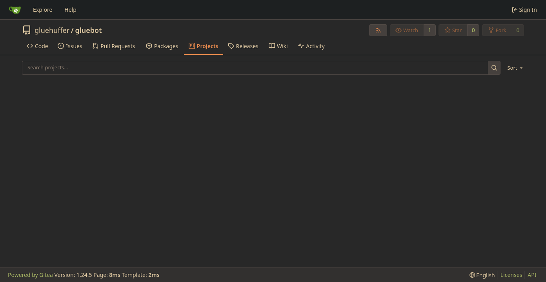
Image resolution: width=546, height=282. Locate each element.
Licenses (511, 274)
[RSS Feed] (378, 30)
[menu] (513, 67)
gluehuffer (52, 30)
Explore (42, 9)
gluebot (88, 30)
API (532, 274)
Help (70, 9)
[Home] (15, 10)
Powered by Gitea (30, 274)
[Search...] (494, 67)
